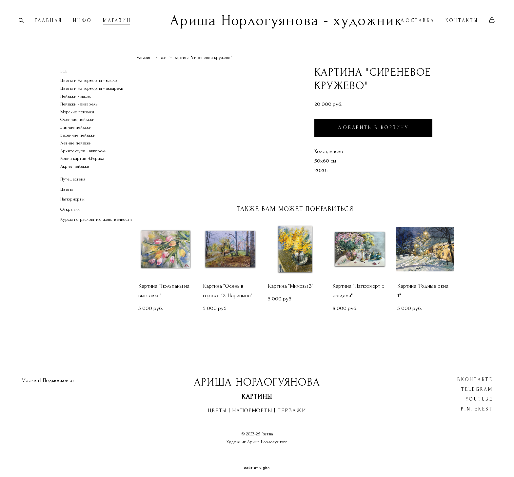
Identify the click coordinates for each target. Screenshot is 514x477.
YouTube (479, 392)
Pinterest (477, 402)
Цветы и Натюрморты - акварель (91, 95)
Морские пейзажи (77, 118)
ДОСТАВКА (413, 24)
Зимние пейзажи (75, 134)
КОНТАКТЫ (457, 24)
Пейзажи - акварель (79, 110)
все (163, 64)
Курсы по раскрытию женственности (96, 226)
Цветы (66, 195)
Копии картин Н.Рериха (82, 165)
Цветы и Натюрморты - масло (88, 87)
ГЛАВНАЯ (53, 24)
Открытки (70, 216)
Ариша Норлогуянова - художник (256, 23)
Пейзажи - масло (75, 102)
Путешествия (72, 185)
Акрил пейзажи (74, 173)
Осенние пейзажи (77, 126)
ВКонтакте (475, 373)
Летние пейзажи (75, 149)
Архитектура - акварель (83, 157)
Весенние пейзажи (77, 141)
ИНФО (86, 24)
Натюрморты (72, 205)
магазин (144, 64)
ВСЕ (64, 77)
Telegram (477, 383)
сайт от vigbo (257, 461)
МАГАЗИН (121, 24)
